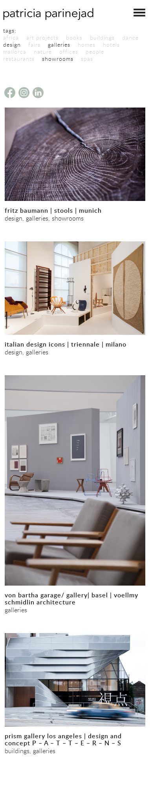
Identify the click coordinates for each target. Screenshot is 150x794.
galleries (59, 44)
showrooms (57, 59)
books (74, 37)
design (12, 44)
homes (86, 44)
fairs (34, 44)
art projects (42, 37)
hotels (111, 44)
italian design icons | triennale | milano (65, 344)
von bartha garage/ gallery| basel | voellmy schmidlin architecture (71, 598)
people (95, 52)
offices (68, 52)
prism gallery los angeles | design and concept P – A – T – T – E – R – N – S (63, 739)
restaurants (19, 59)
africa (11, 37)
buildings (102, 37)
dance (130, 37)
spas (87, 59)
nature (43, 52)
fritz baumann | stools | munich (53, 210)
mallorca (14, 52)
